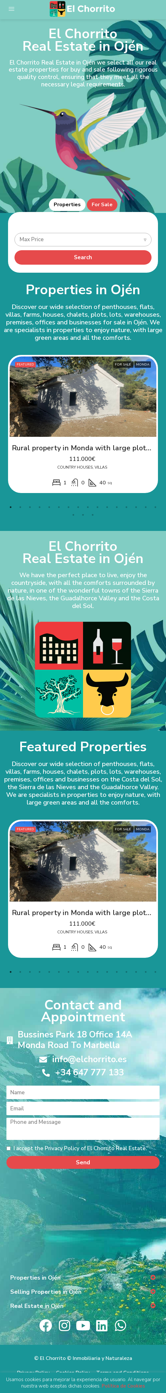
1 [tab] (10, 507)
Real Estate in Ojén (36, 1306)
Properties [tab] (67, 204)
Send (83, 1162)
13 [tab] (126, 507)
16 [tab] (155, 507)
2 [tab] (20, 507)
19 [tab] (92, 515)
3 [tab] (30, 507)
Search (83, 257)
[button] (83, 1277)
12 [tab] (117, 507)
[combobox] (83, 239)
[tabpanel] (83, 424)
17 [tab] (73, 515)
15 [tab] (146, 507)
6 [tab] (59, 507)
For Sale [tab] (102, 204)
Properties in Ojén (35, 1278)
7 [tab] (68, 507)
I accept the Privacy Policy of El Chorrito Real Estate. (76, 1148)
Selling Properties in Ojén (45, 1292)
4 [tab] (39, 507)
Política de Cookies (123, 1386)
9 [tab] (88, 507)
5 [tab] (49, 507)
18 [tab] (83, 515)
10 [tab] (97, 507)
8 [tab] (78, 507)
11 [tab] (107, 507)
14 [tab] (136, 507)
